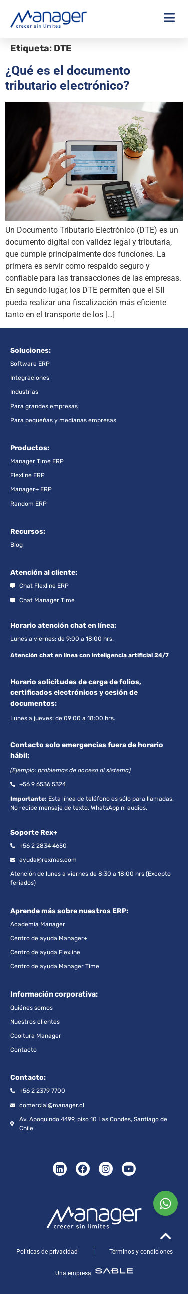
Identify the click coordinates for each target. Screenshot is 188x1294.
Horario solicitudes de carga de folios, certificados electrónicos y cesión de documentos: (75, 693)
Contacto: (28, 1077)
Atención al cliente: (43, 572)
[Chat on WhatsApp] (165, 1203)
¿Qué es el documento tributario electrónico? (67, 78)
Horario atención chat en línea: (63, 625)
